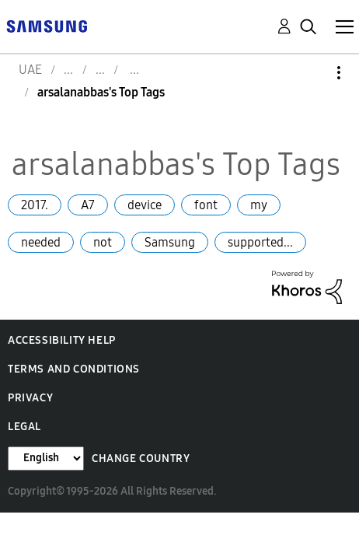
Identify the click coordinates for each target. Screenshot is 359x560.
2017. (34, 205)
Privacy (30, 397)
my (258, 205)
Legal (24, 426)
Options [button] (312, 73)
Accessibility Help (62, 340)
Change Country (141, 458)
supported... (260, 242)
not (102, 242)
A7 (88, 205)
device (144, 205)
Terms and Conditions (74, 369)
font (206, 205)
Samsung (170, 242)
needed (41, 242)
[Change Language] (46, 458)
